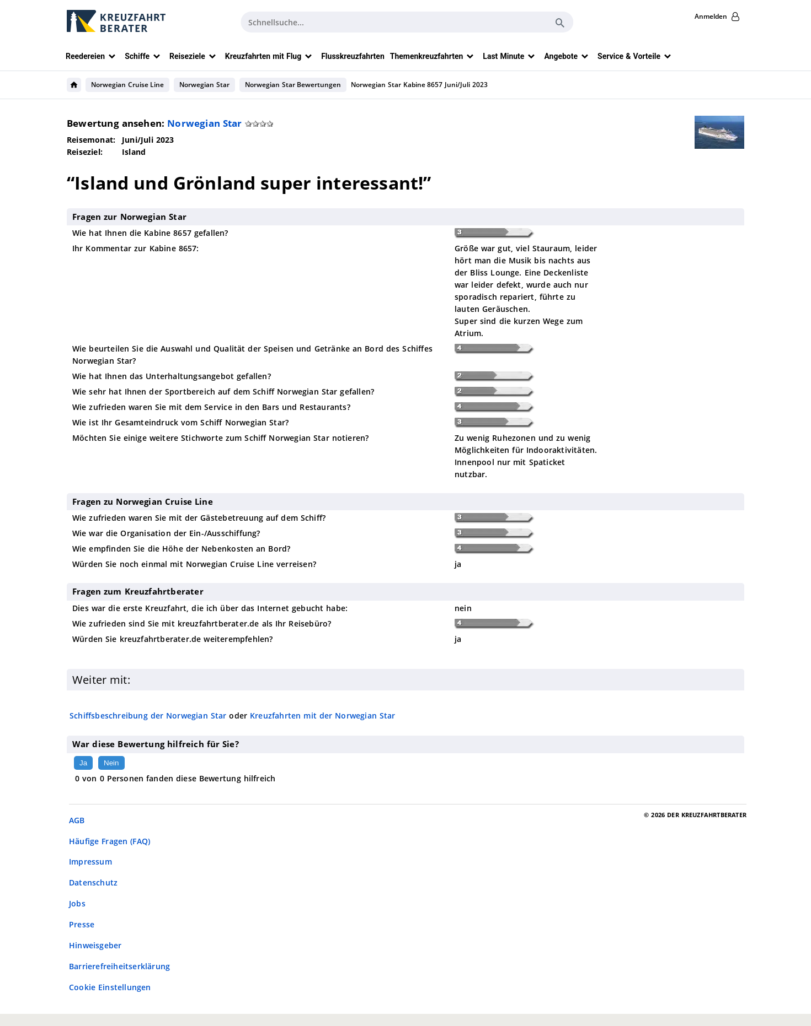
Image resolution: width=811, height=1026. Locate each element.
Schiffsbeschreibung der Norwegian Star (148, 715)
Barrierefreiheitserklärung (119, 966)
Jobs (77, 903)
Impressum (90, 861)
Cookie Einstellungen (110, 987)
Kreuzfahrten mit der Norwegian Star (323, 715)
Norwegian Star (204, 84)
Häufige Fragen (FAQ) (109, 841)
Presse (81, 924)
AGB (77, 820)
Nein (111, 763)
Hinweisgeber (95, 945)
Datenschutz (93, 882)
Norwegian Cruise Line (127, 84)
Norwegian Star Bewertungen (293, 84)
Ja (83, 763)
